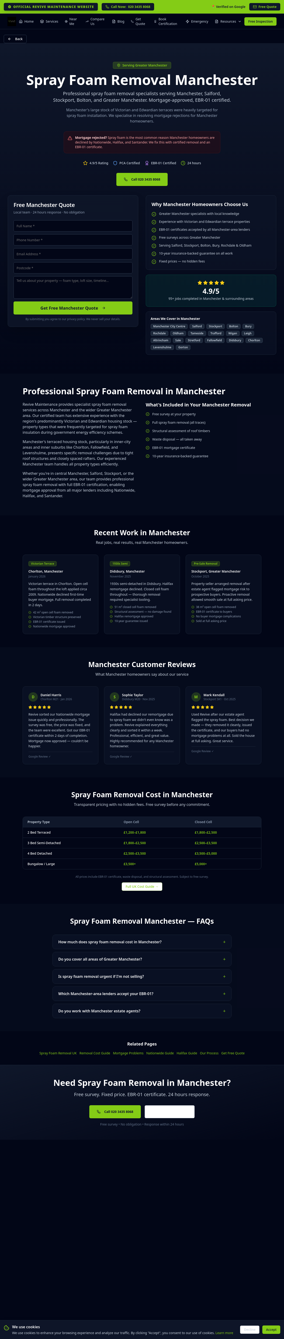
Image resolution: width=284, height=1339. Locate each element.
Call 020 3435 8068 (142, 179)
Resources (228, 21)
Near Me (71, 21)
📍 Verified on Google (228, 6)
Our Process (209, 1053)
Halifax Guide (187, 1053)
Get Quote (138, 21)
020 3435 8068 (127, 6)
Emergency (197, 21)
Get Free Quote (233, 1053)
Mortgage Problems (128, 1053)
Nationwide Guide (160, 1053)
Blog (118, 21)
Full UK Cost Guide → (142, 886)
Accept (271, 1329)
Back (15, 39)
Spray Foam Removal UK (58, 1053)
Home (26, 21)
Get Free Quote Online (169, 1111)
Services (49, 21)
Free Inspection (260, 21)
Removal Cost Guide (95, 1053)
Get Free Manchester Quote (72, 308)
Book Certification (165, 21)
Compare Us (95, 21)
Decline (250, 1329)
